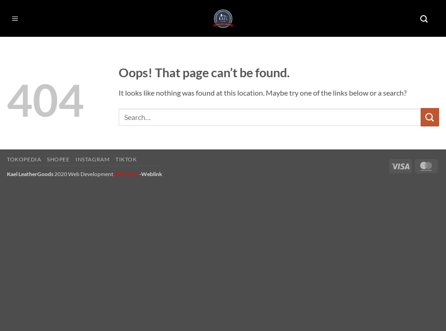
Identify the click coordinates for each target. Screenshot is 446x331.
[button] (15, 19)
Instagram (92, 159)
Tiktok (126, 159)
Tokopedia (24, 159)
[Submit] (430, 117)
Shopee (58, 159)
